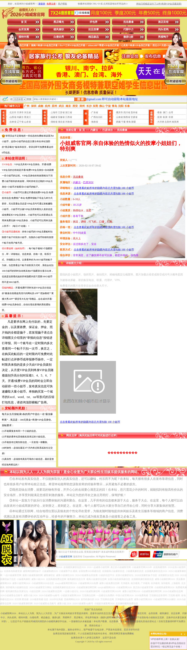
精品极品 (93, 36)
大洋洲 (160, 122)
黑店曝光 (58, 22)
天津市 (20, 112)
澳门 (165, 112)
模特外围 (24, 36)
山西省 (13, 117)
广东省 (94, 112)
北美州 (168, 122)
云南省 (119, 117)
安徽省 (61, 117)
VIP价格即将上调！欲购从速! (165, 639)
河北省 (27, 112)
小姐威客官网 (65, 556)
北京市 (13, 112)
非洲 (170, 117)
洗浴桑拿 (128, 22)
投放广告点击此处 (93, 609)
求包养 (93, 22)
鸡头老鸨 (163, 29)
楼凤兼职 (58, 29)
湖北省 (61, 122)
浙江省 (68, 112)
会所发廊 (24, 29)
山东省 (27, 122)
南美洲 (175, 122)
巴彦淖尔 (107, 130)
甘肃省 (134, 117)
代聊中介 (128, 29)
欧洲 (165, 117)
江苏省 (61, 112)
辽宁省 (20, 122)
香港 (159, 112)
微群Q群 (128, 36)
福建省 (54, 117)
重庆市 (119, 112)
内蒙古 (20, 117)
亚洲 (159, 117)
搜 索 (80, 99)
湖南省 (54, 122)
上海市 (54, 112)
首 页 (24, 22)
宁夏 (123, 122)
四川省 (126, 112)
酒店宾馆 (163, 22)
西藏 (118, 122)
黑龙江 (27, 117)
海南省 (94, 122)
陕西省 (126, 117)
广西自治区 (96, 117)
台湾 (170, 112)
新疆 (133, 122)
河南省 (68, 122)
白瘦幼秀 (58, 36)
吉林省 (13, 122)
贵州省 (134, 112)
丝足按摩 (93, 29)
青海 (128, 122)
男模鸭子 (163, 36)
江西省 (68, 117)
